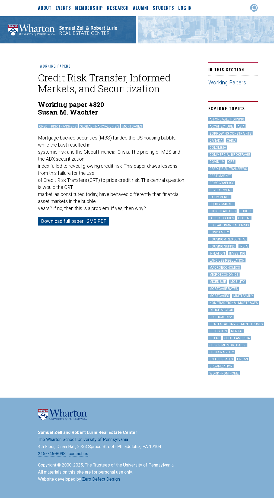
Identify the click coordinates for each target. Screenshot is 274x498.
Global (244, 218)
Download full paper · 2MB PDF (73, 221)
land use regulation (226, 260)
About (45, 8)
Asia (240, 126)
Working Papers (55, 66)
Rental (237, 331)
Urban (242, 359)
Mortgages (132, 126)
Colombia (217, 148)
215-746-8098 (52, 453)
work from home (224, 373)
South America (237, 338)
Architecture (221, 126)
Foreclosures (221, 218)
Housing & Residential (227, 239)
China (231, 140)
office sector (221, 310)
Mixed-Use (217, 282)
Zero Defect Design (101, 479)
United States (221, 359)
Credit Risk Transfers (58, 126)
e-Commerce (219, 197)
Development (220, 190)
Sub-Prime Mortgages (227, 345)
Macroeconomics (224, 267)
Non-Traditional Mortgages (233, 303)
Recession (218, 331)
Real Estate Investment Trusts (236, 324)
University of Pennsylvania (103, 439)
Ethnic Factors (222, 211)
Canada (215, 140)
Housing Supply (222, 246)
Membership (89, 8)
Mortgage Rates (223, 289)
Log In (185, 8)
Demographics (221, 183)
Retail (214, 338)
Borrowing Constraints (230, 133)
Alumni (141, 8)
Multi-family (243, 296)
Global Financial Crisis (99, 126)
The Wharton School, (57, 439)
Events (63, 8)
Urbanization (220, 366)
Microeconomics (223, 275)
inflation (217, 253)
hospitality (219, 232)
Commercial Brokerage (229, 155)
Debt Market (220, 176)
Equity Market (221, 204)
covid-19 (216, 162)
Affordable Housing (226, 119)
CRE (231, 162)
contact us (78, 453)
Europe (246, 211)
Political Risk (220, 317)
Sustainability (221, 352)
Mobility (237, 282)
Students (163, 8)
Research (118, 8)
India (244, 246)
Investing (237, 253)
